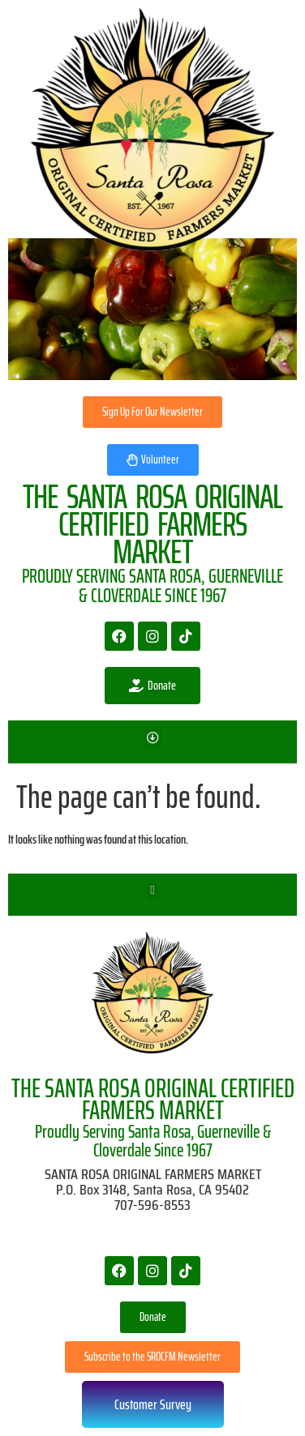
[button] (153, 738)
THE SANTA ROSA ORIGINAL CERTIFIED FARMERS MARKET (152, 1099)
